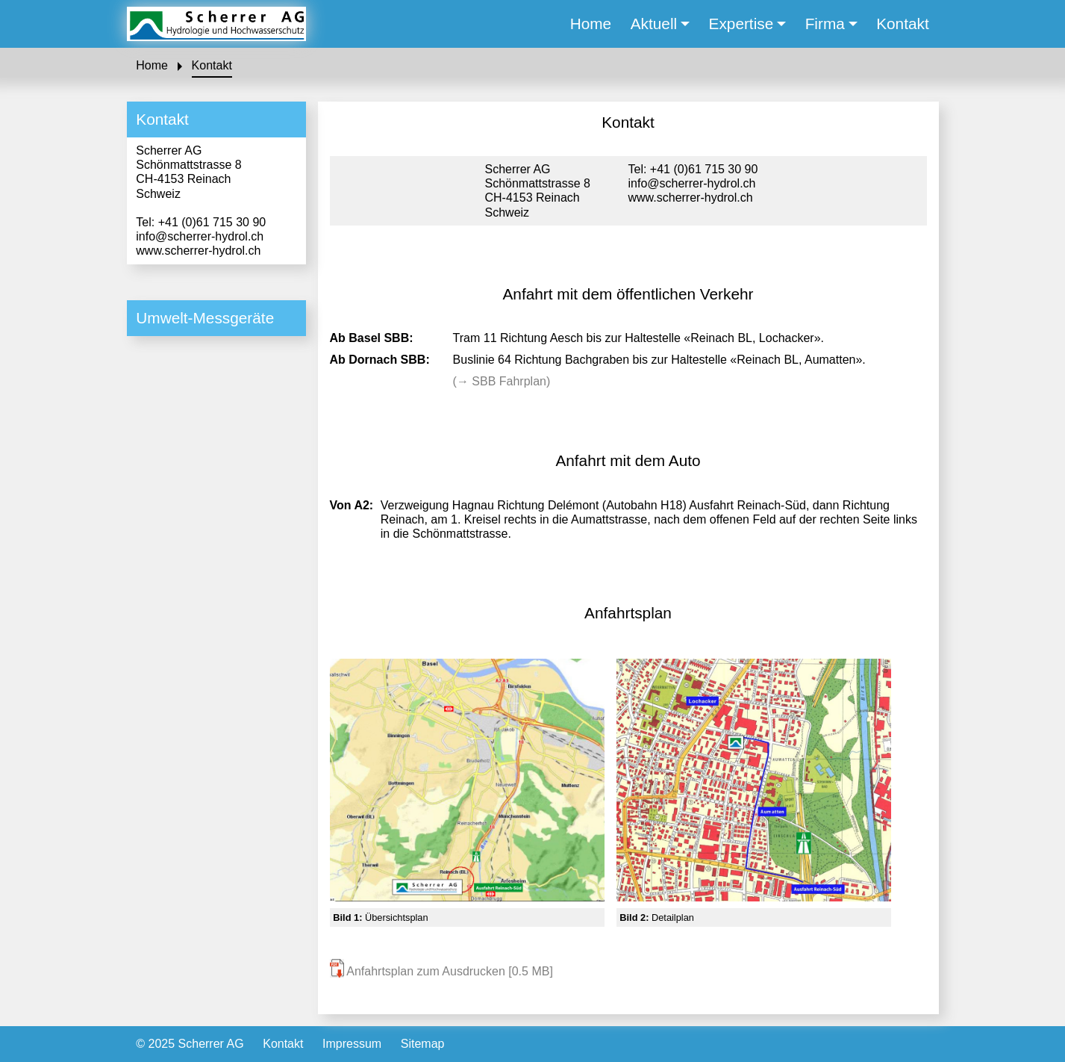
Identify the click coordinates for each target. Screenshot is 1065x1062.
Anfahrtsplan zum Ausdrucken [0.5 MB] (441, 971)
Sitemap (423, 1043)
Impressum (351, 1043)
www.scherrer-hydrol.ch (198, 250)
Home (152, 65)
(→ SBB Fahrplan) (502, 381)
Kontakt (212, 65)
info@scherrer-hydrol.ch (199, 236)
